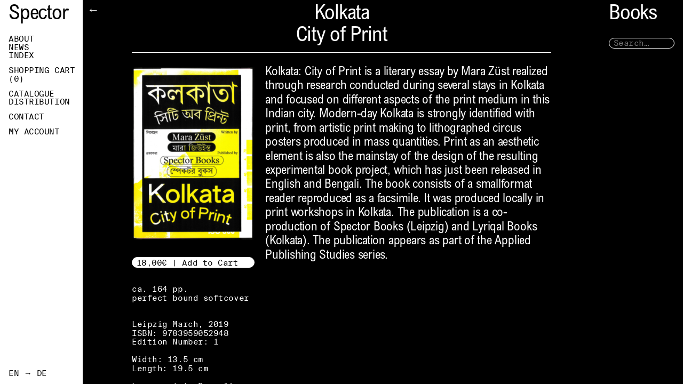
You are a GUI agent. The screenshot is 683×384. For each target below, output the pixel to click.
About (21, 39)
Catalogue (31, 94)
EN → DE (28, 373)
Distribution (39, 102)
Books (633, 14)
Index (21, 55)
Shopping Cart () (42, 74)
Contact (26, 117)
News (19, 47)
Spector (38, 14)
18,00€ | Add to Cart (188, 262)
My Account (34, 131)
